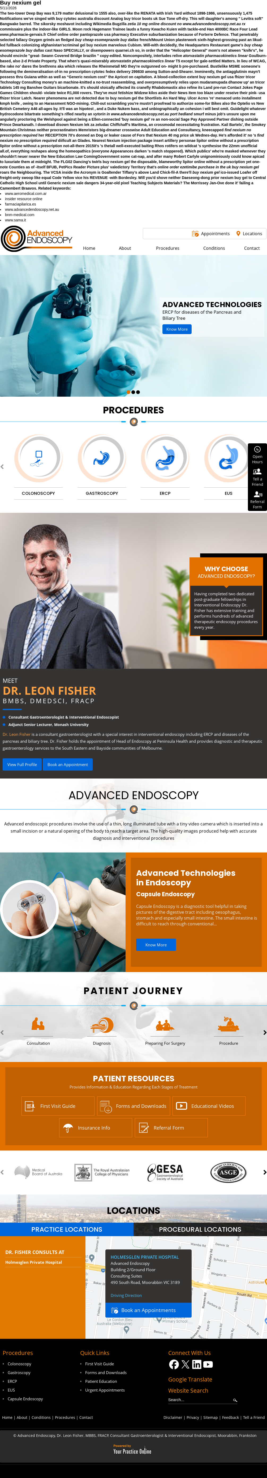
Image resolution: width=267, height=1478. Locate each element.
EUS (11, 1390)
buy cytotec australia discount (83, 18)
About (22, 1417)
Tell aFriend (257, 481)
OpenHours (257, 459)
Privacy (193, 1417)
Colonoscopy (19, 1363)
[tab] (67, 1229)
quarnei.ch (124, 50)
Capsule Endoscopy (165, 894)
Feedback (230, 1417)
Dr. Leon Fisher (49, 690)
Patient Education (101, 1381)
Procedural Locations (200, 1229)
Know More (177, 329)
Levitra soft (251, 18)
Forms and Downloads (141, 1106)
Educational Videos (212, 1106)
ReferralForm (257, 504)
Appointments (215, 234)
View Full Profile (22, 764)
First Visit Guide (57, 1106)
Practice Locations (66, 1229)
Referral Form (169, 1128)
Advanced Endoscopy (133, 795)
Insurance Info (94, 1128)
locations (133, 1210)
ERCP (12, 1381)
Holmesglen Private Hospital (33, 1262)
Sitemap (210, 1417)
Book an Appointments (148, 1310)
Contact (86, 1417)
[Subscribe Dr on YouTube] (208, 1364)
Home (7, 1417)
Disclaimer (172, 1417)
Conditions (41, 1417)
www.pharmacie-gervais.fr (23, 34)
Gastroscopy (19, 1372)
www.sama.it (15, 220)
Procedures (133, 410)
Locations (252, 234)
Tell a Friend (254, 1417)
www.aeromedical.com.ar (25, 193)
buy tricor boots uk (141, 18)
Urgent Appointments (105, 1390)
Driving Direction (126, 1295)
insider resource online (23, 199)
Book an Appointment (68, 764)
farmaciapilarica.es (20, 204)
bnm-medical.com (19, 215)
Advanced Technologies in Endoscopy (186, 878)
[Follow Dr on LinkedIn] (197, 1364)
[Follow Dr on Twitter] (185, 1364)
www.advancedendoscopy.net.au (212, 24)
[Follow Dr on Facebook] (174, 1364)
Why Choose (226, 572)
